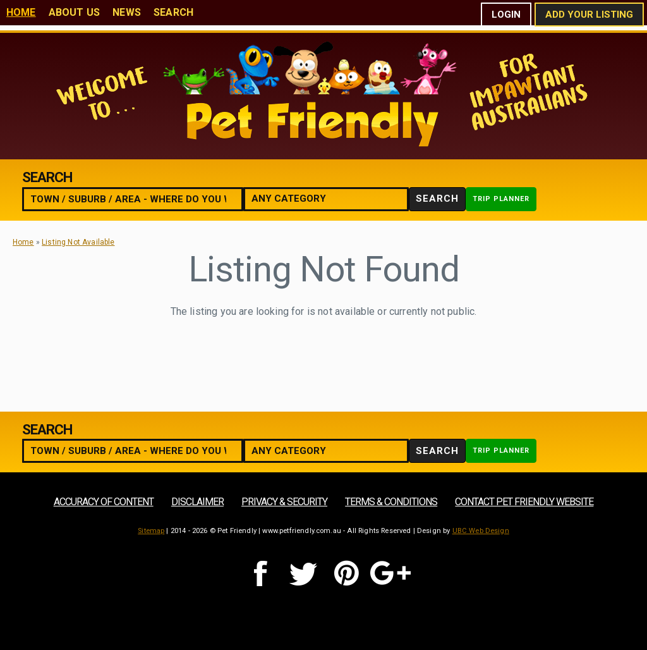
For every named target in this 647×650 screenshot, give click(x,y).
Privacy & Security (284, 502)
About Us (74, 12)
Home (21, 12)
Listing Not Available (78, 242)
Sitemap (151, 531)
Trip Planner (501, 199)
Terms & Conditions (391, 502)
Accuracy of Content (104, 502)
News (126, 12)
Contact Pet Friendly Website (524, 502)
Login (506, 14)
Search (173, 12)
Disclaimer (197, 502)
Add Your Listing (589, 14)
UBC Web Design (480, 531)
